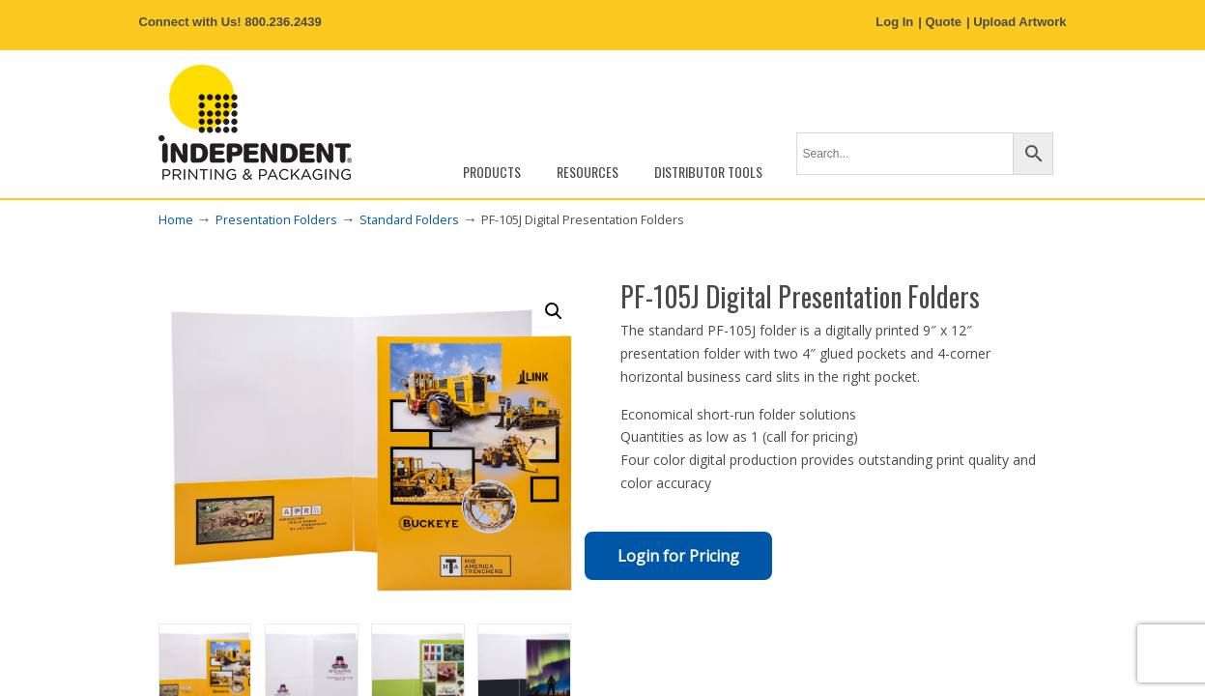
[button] (553, 311)
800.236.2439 (283, 21)
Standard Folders (409, 220)
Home (175, 220)
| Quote (939, 21)
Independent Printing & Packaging (255, 122)
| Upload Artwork (1016, 21)
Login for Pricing (678, 555)
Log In (894, 21)
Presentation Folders (276, 220)
